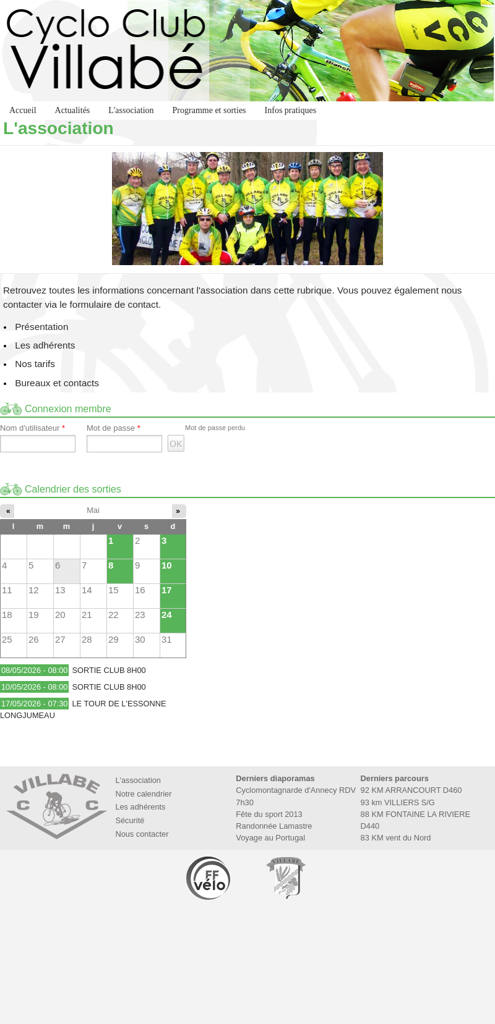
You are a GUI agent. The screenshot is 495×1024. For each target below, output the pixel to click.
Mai (93, 510)
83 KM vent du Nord (396, 837)
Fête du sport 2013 (269, 814)
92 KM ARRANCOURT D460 (411, 790)
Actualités (72, 110)
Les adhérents (45, 345)
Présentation (41, 326)
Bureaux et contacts (57, 383)
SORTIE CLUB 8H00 (108, 670)
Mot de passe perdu (215, 427)
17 (166, 590)
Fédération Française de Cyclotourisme (209, 878)
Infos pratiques (291, 110)
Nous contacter (141, 834)
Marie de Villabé (286, 878)
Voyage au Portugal (270, 837)
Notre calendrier (143, 793)
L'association (130, 110)
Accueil (23, 110)
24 (166, 614)
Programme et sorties (209, 110)
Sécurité (129, 820)
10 (166, 565)
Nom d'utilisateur (32, 428)
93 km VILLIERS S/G (398, 802)
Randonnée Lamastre (274, 826)
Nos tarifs (35, 363)
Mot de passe (113, 428)
